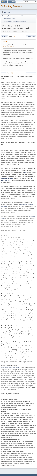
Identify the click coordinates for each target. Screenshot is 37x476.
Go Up (3, 73)
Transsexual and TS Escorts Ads (10, 367)
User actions (31, 36)
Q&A (25, 172)
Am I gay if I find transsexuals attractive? (14, 45)
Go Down (4, 36)
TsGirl (5, 42)
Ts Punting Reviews (11, 6)
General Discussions (7, 178)
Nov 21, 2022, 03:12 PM (8, 46)
